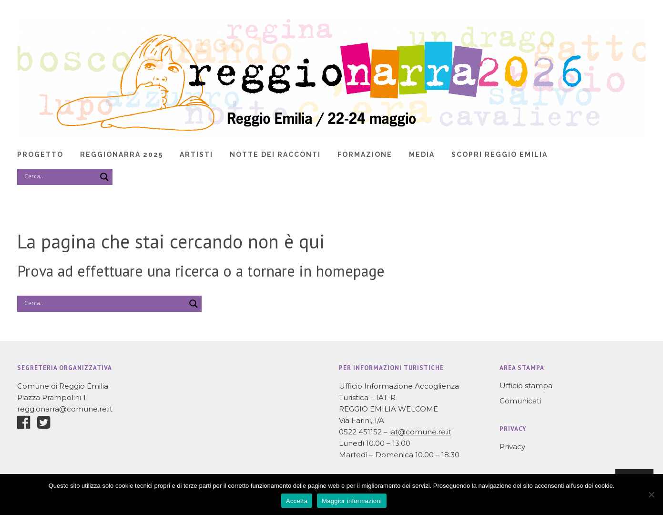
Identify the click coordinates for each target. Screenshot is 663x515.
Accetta (296, 501)
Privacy (512, 446)
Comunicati (520, 400)
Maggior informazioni (352, 501)
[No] (651, 494)
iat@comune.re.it (420, 431)
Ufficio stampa (526, 385)
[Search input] (59, 176)
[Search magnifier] (104, 177)
